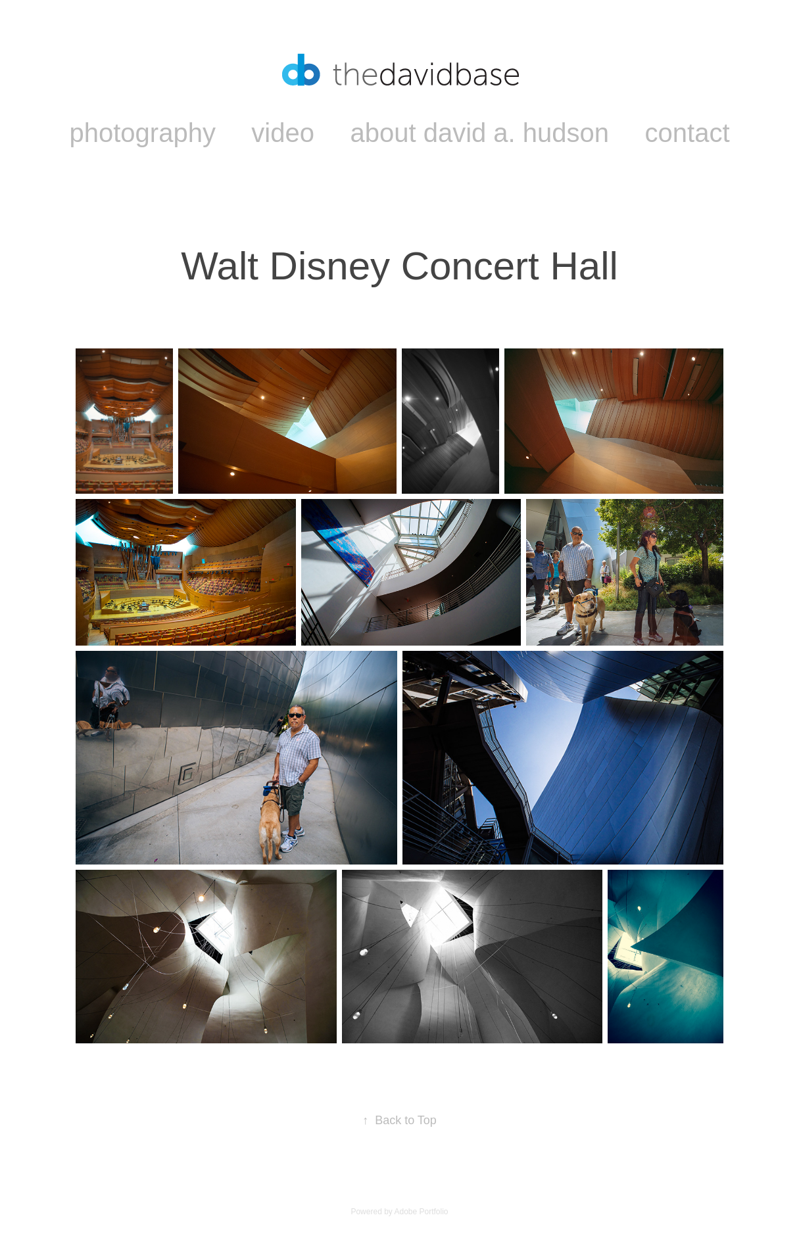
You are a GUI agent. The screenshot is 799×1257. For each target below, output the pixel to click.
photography (142, 132)
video (282, 132)
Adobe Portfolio (421, 1211)
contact (687, 132)
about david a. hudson (479, 132)
